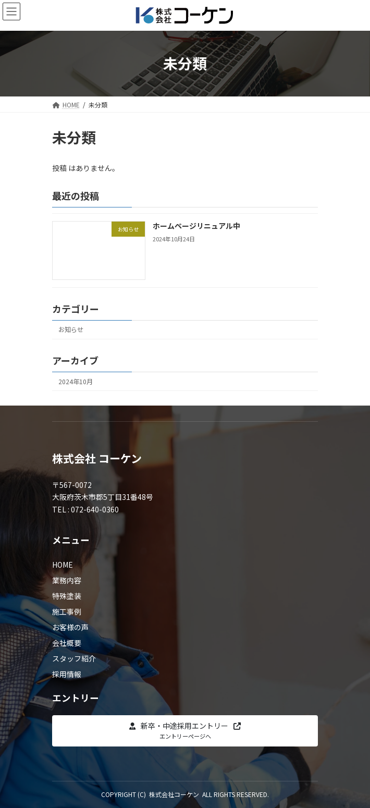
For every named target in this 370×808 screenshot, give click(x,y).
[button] (185, 730)
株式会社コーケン (174, 794)
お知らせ (70, 329)
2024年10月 (75, 381)
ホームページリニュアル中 (196, 226)
